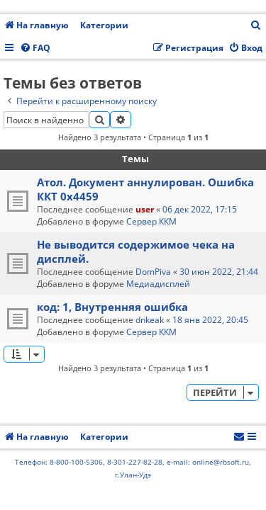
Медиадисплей (158, 284)
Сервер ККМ (151, 221)
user (144, 209)
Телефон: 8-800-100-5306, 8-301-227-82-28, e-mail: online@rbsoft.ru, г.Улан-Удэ (133, 468)
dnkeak (149, 320)
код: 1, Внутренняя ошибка (112, 307)
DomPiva (153, 272)
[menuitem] (256, 25)
